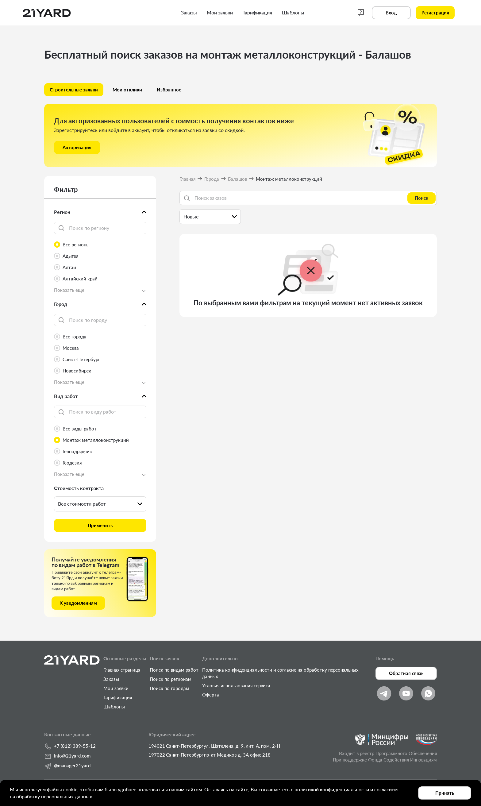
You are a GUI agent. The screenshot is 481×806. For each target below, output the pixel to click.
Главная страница (121, 670)
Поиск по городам (169, 688)
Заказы (111, 679)
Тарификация (117, 697)
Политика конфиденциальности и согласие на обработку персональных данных (280, 673)
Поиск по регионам (170, 679)
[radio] (100, 244)
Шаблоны (114, 706)
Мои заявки (116, 688)
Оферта (210, 694)
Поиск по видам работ (174, 670)
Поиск (421, 198)
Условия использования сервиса (236, 685)
